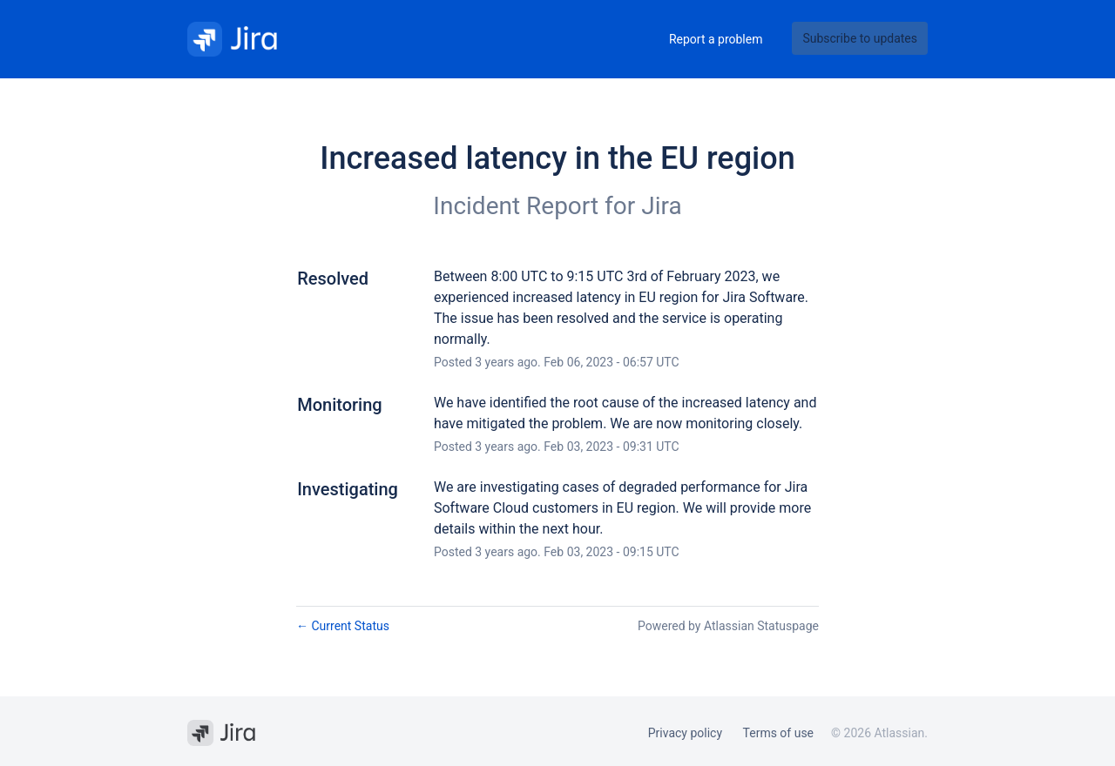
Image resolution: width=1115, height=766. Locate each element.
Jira (661, 206)
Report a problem (716, 39)
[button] (860, 38)
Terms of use (778, 733)
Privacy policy (685, 733)
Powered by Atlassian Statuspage (728, 626)
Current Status (342, 626)
